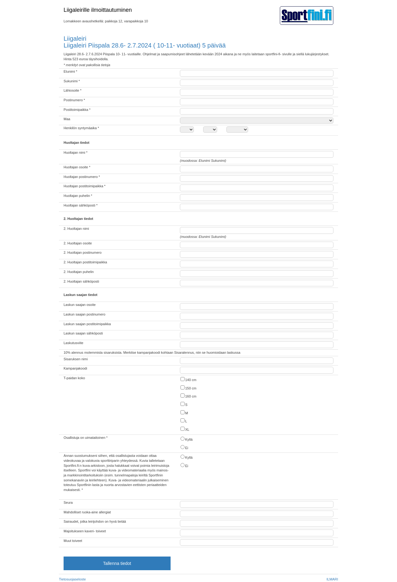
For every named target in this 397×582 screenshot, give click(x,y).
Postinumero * (74, 100)
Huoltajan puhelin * (78, 196)
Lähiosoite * (73, 90)
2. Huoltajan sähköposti (81, 281)
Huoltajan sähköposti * (80, 205)
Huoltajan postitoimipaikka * (84, 186)
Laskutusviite (73, 343)
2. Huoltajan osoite (78, 243)
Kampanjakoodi (75, 368)
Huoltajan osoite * (77, 167)
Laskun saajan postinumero (84, 314)
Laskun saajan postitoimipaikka (87, 324)
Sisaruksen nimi (76, 359)
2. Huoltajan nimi (76, 228)
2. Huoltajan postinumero (82, 252)
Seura (68, 502)
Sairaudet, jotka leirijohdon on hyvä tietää (95, 521)
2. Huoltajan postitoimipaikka (85, 262)
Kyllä (186, 439)
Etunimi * (70, 71)
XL (184, 429)
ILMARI (332, 579)
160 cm (188, 395)
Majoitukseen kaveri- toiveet (85, 531)
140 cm (188, 379)
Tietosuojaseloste (72, 579)
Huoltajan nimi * (75, 152)
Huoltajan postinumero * (82, 177)
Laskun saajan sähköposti (83, 333)
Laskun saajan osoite (80, 305)
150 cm (188, 387)
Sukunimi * (72, 81)
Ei (184, 447)
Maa (67, 119)
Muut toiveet (73, 541)
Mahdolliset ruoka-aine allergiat (87, 512)
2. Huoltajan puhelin (79, 272)
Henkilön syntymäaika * (81, 128)
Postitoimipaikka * (77, 109)
